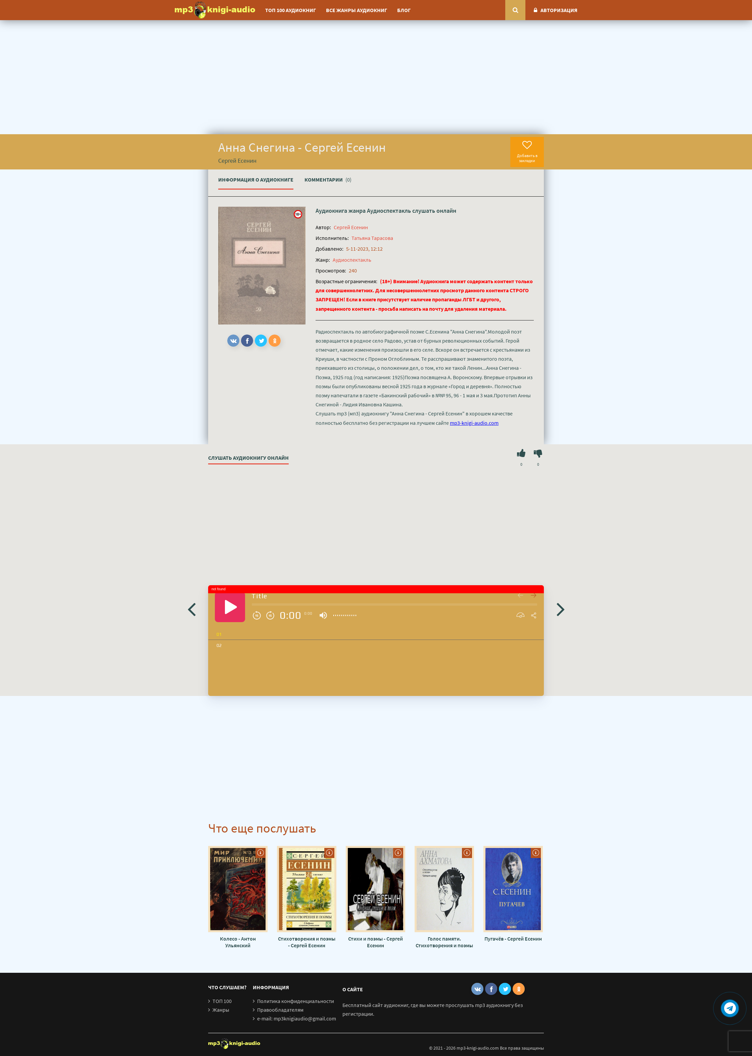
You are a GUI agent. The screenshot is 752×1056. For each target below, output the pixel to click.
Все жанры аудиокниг (356, 10)
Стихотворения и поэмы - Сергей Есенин (306, 942)
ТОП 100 (222, 1001)
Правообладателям (280, 1009)
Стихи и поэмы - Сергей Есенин (375, 942)
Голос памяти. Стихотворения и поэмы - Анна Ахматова (444, 942)
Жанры (221, 1009)
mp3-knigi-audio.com (474, 422)
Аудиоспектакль (389, 210)
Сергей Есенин (351, 227)
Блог (404, 10)
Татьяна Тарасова (372, 238)
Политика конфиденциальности (295, 1001)
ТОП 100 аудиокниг (290, 10)
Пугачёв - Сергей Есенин (513, 938)
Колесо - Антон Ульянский (238, 942)
